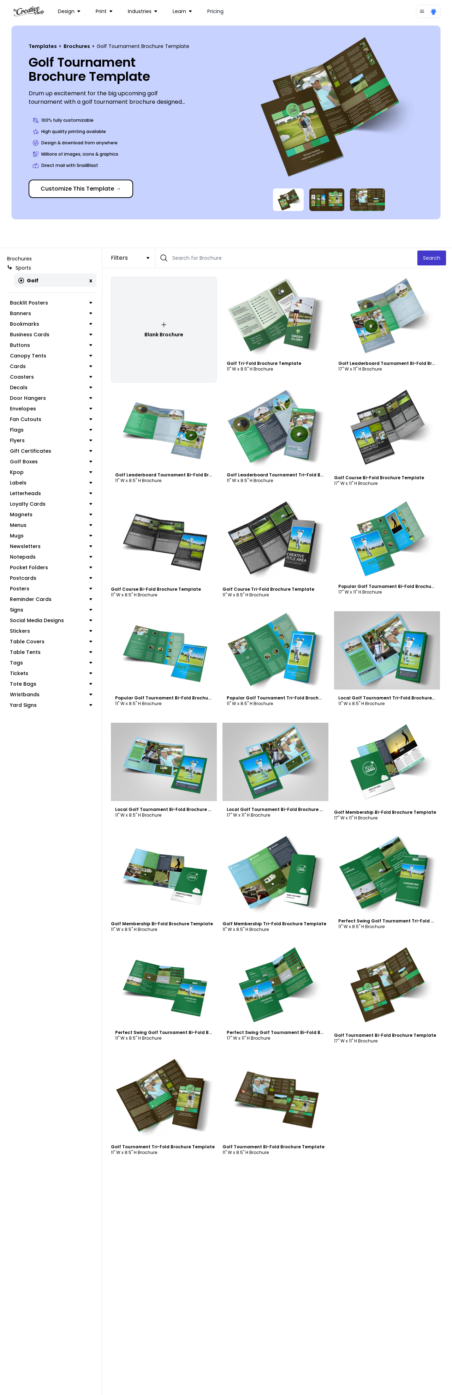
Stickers (53, 631)
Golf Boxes (53, 461)
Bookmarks (53, 323)
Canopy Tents (53, 355)
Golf (28, 280)
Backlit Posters (53, 302)
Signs (53, 609)
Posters (53, 588)
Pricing (215, 11)
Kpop (53, 472)
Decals (53, 387)
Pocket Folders (53, 567)
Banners (53, 313)
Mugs (53, 535)
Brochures (77, 46)
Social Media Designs (53, 620)
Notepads (53, 556)
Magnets (53, 514)
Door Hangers (53, 398)
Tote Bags (53, 683)
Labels (53, 482)
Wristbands (53, 694)
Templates (43, 46)
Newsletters (53, 546)
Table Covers (53, 641)
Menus (53, 525)
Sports (19, 267)
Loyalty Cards (53, 503)
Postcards (53, 578)
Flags (53, 429)
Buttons (53, 345)
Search (435, 257)
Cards (53, 366)
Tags (53, 662)
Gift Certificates (53, 451)
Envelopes (53, 408)
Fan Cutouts (53, 419)
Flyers (53, 440)
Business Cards (53, 334)
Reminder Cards (53, 599)
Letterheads (53, 493)
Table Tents (53, 652)
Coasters (53, 376)
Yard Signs (53, 705)
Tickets (53, 673)
